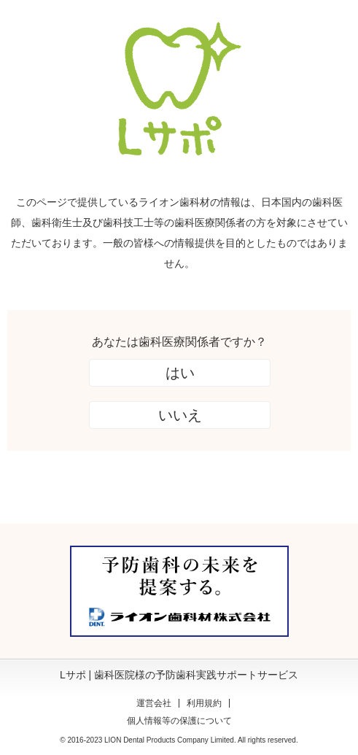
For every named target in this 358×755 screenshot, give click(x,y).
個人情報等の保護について (179, 721)
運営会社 (153, 703)
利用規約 (204, 703)
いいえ (180, 415)
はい (180, 373)
